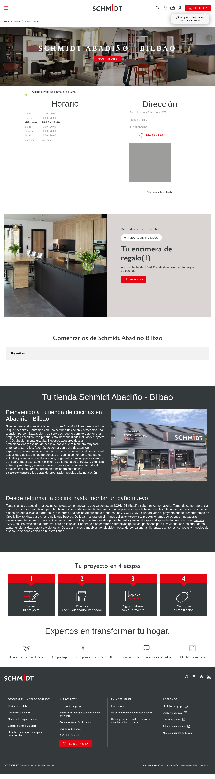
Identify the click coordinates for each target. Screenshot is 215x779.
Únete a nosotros (172, 717)
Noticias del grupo (173, 711)
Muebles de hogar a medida (23, 724)
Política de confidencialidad (184, 770)
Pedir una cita (78, 748)
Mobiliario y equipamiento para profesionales (25, 739)
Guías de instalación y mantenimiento (131, 717)
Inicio (6, 24)
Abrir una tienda (172, 724)
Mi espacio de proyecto (72, 711)
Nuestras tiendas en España (177, 737)
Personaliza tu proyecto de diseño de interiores (79, 719)
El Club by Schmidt (69, 740)
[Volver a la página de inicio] (107, 9)
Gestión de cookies (162, 770)
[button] (6, 366)
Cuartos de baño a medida (22, 730)
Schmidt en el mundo (174, 731)
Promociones (118, 711)
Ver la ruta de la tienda (159, 194)
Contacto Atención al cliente (75, 727)
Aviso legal (146, 770)
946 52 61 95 (151, 137)
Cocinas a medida (17, 711)
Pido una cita (107, 61)
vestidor (199, 522)
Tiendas (17, 24)
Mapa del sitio (204, 770)
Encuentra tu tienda (70, 733)
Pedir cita (200, 9)
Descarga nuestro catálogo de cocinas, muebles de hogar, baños (132, 726)
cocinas (54, 429)
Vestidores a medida (19, 717)
